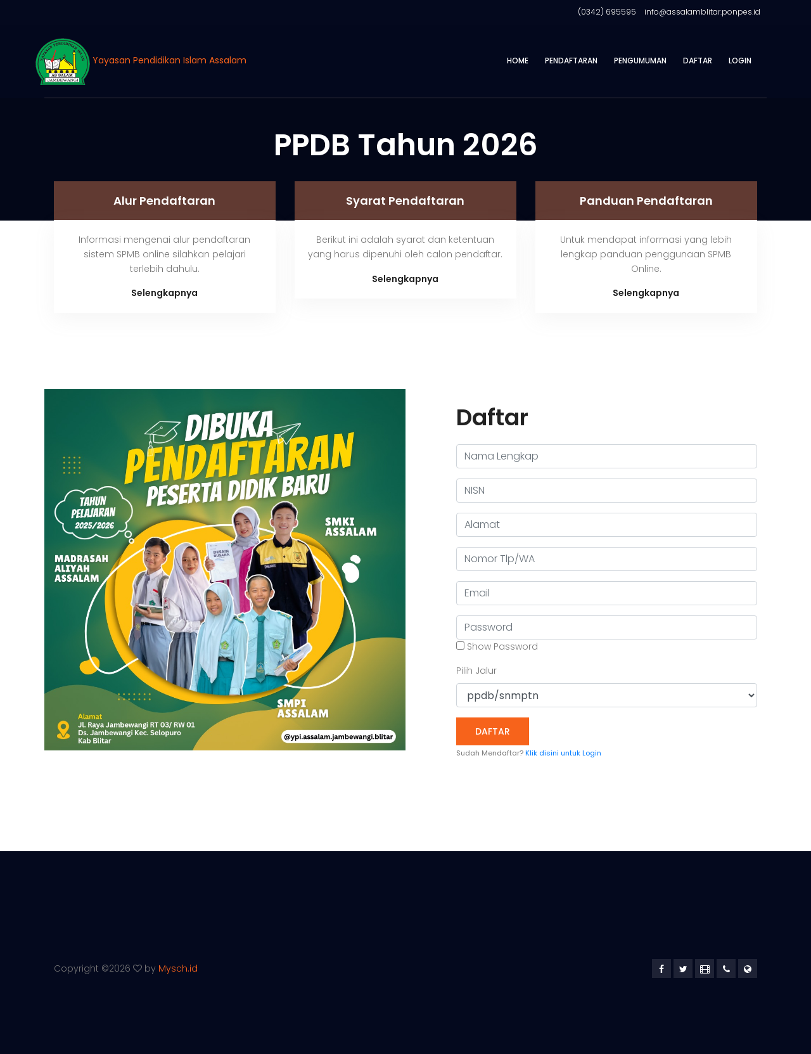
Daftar (697, 60)
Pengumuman (640, 60)
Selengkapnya (164, 292)
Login (740, 60)
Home (517, 60)
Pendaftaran (571, 60)
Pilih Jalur (476, 670)
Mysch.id (178, 968)
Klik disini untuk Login (563, 753)
